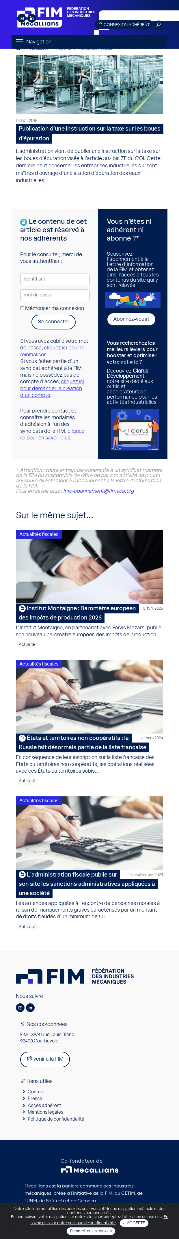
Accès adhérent (44, 1105)
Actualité (27, 645)
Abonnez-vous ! (131, 319)
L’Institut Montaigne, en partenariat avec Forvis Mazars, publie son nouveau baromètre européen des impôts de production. (89, 620)
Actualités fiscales (95, 49)
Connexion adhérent (124, 24)
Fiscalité (63, 49)
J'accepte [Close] (134, 1223)
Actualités (39, 49)
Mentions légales (45, 1112)
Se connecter (53, 322)
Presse (35, 1098)
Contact (36, 1092)
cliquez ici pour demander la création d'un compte (52, 388)
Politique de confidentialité (56, 1119)
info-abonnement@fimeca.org (98, 491)
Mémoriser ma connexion (52, 308)
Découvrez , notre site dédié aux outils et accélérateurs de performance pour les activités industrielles (133, 372)
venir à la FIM (45, 1059)
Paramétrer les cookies (91, 1231)
